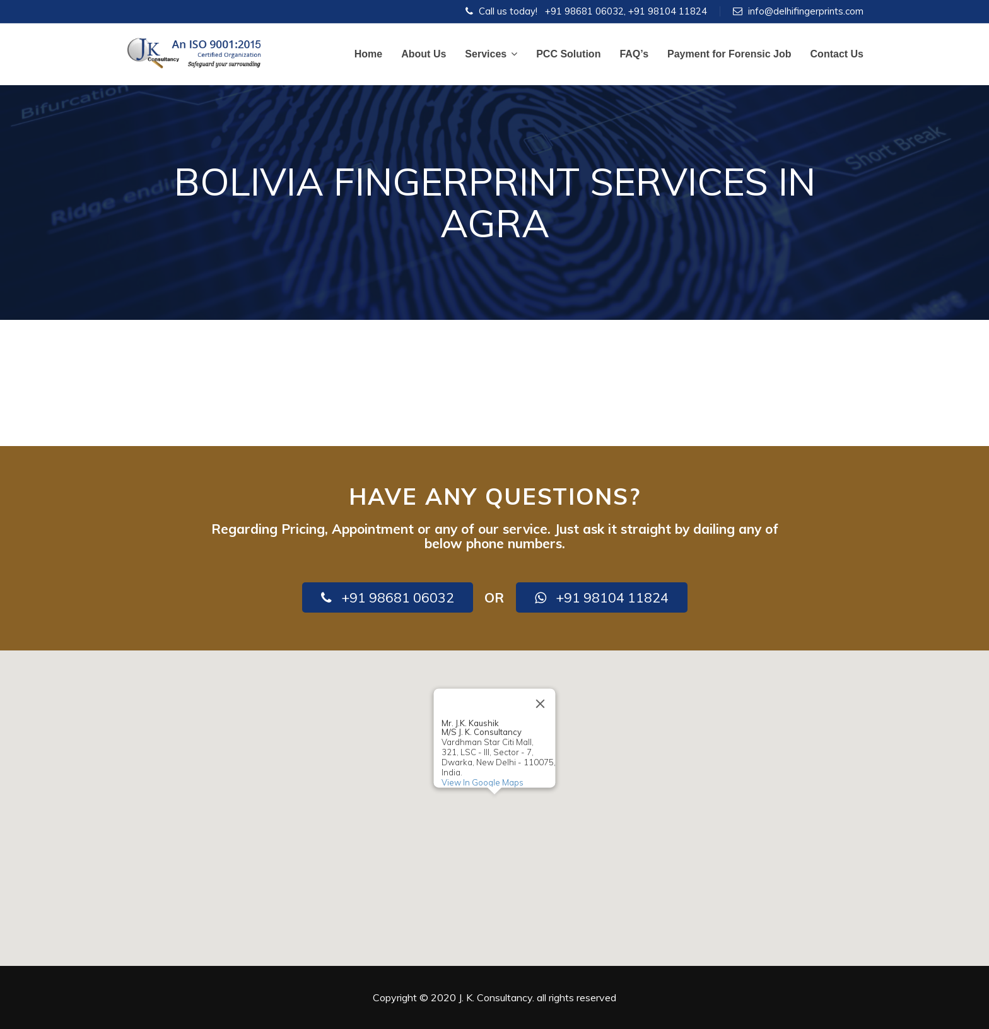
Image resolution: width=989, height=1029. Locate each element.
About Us (423, 54)
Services (491, 54)
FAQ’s (633, 54)
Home (368, 54)
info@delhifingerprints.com (805, 11)
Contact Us (837, 54)
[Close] (540, 703)
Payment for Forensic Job (729, 54)
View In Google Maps (483, 782)
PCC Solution (568, 54)
